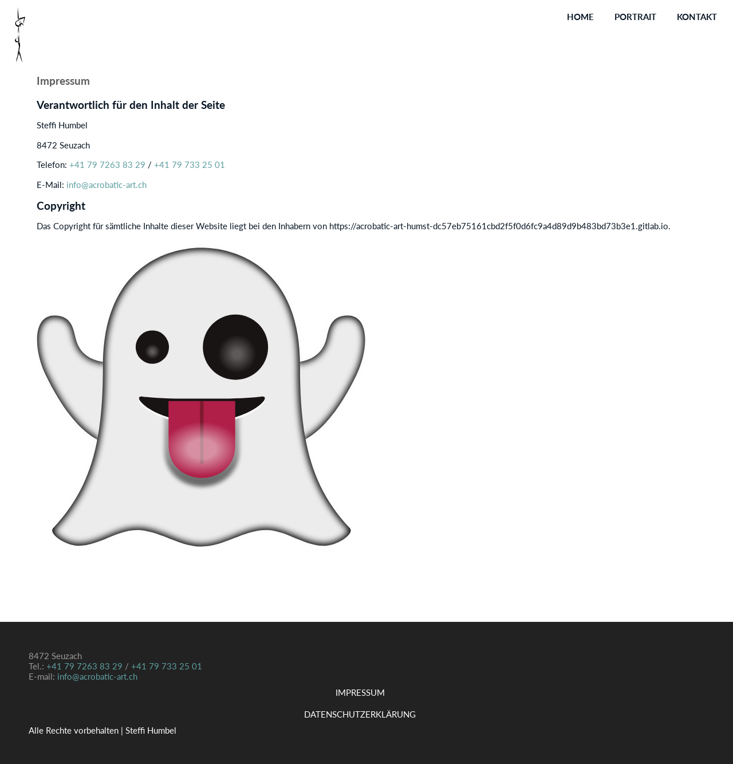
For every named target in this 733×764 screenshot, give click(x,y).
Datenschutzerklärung (360, 714)
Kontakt (697, 16)
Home (580, 16)
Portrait (635, 16)
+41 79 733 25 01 (188, 164)
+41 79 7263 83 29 (108, 164)
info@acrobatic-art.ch (106, 184)
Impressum (360, 692)
